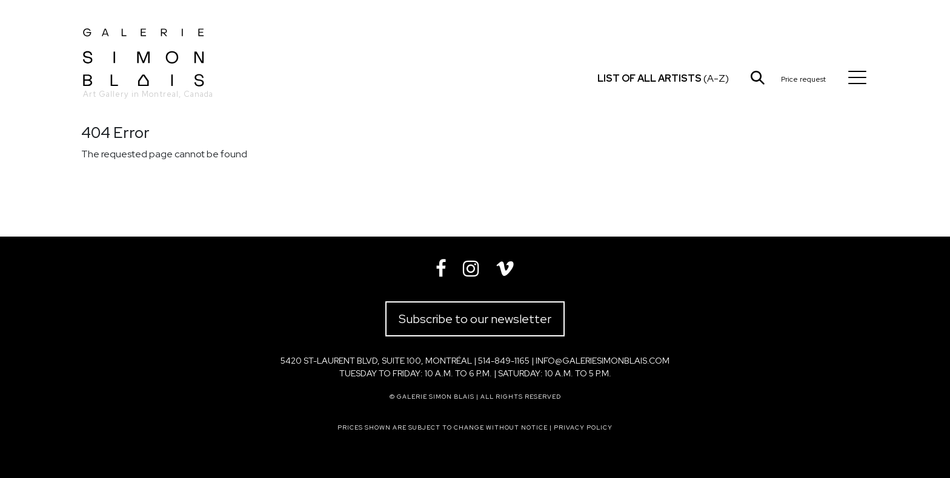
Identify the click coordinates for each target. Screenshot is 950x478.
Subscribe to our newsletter (475, 319)
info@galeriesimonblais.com (602, 360)
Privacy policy (583, 427)
